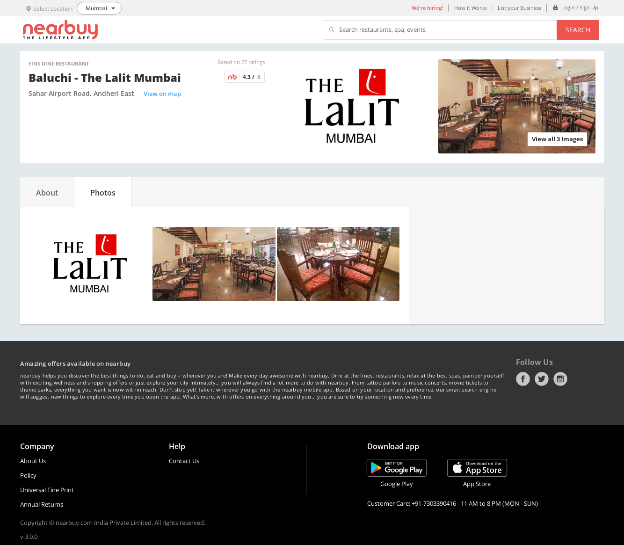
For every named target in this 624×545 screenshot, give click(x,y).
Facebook (523, 379)
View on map (162, 93)
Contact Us (184, 461)
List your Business (519, 7)
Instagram (560, 379)
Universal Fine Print (47, 490)
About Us (33, 461)
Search (578, 29)
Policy (28, 475)
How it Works (470, 7)
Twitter (542, 379)
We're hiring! (427, 7)
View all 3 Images (557, 139)
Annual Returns (41, 504)
